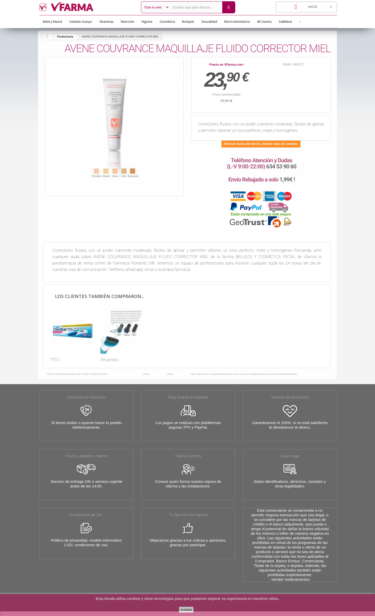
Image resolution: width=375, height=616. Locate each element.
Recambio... (110, 359)
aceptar (186, 610)
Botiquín (188, 21)
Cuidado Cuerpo (80, 21)
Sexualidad (209, 21)
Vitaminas (106, 21)
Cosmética (167, 21)
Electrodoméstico (237, 21)
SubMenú (285, 21)
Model (287, 64)
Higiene (147, 21)
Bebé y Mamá (52, 21)
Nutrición (127, 21)
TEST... (56, 359)
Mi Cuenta (264, 21)
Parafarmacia (65, 36)
